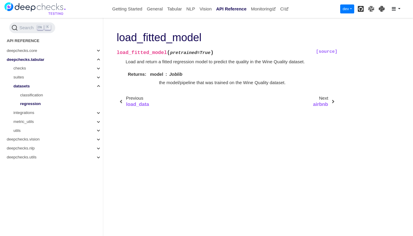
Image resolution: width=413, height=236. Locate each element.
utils (17, 130)
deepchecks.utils (22, 157)
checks (19, 68)
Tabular (174, 8)
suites (18, 77)
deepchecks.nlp (21, 148)
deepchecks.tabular (25, 59)
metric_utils (23, 121)
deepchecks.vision (23, 139)
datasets (21, 86)
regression (30, 103)
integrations (23, 112)
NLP (190, 8)
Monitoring (263, 8)
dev (346, 9)
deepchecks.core (22, 50)
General (155, 8)
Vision (206, 8)
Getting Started (127, 8)
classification (31, 95)
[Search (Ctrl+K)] (32, 27)
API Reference (231, 8)
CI (284, 8)
